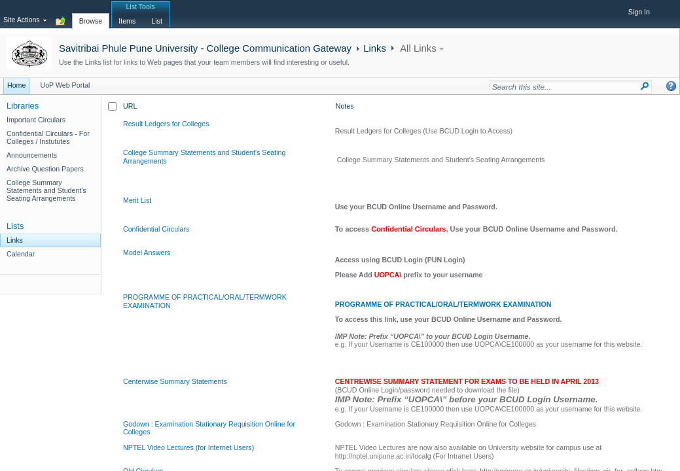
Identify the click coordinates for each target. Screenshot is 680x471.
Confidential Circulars (156, 229)
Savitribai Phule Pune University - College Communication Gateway (205, 48)
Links (374, 48)
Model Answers (146, 252)
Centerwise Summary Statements (175, 381)
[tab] (91, 13)
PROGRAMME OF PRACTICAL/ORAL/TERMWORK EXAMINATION (443, 304)
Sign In (639, 12)
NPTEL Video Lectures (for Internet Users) (188, 447)
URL (130, 106)
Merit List (137, 200)
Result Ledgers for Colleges (166, 124)
